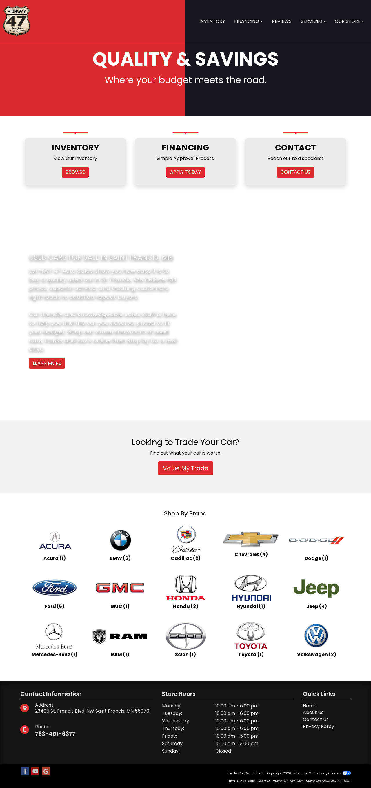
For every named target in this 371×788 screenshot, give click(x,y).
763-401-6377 (56, 734)
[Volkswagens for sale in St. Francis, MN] (316, 639)
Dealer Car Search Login (246, 773)
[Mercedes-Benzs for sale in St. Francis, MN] (54, 639)
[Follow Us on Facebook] (25, 771)
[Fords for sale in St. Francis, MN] (54, 591)
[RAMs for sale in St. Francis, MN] (120, 639)
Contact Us (316, 719)
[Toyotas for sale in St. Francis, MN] (251, 639)
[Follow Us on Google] (46, 771)
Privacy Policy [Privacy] (318, 726)
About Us (313, 712)
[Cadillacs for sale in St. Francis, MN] (185, 543)
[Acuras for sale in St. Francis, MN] (54, 543)
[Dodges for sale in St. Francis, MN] (316, 543)
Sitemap (300, 773)
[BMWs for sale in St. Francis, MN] (120, 543)
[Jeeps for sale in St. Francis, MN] (316, 591)
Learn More (47, 363)
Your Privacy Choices (330, 773)
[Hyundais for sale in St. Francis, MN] (251, 591)
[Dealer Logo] (16, 21)
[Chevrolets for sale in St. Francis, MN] (251, 543)
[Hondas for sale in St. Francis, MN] (185, 591)
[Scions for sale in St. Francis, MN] (185, 639)
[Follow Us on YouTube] (35, 771)
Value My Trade (185, 468)
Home (310, 705)
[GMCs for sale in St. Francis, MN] (120, 591)
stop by (138, 340)
